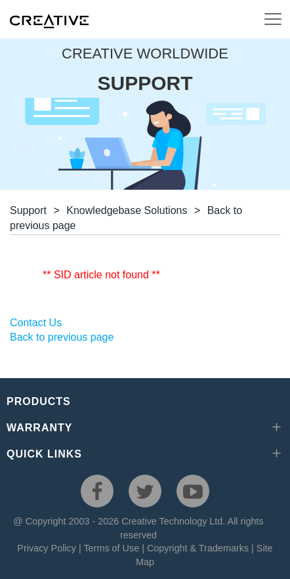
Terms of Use (111, 548)
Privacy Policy (46, 548)
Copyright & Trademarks (198, 548)
